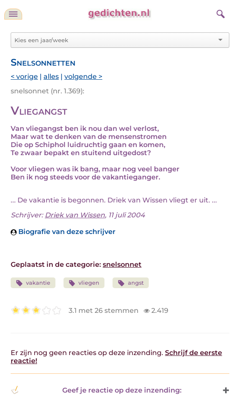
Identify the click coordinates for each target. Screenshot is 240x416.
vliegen (84, 283)
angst (131, 283)
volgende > (83, 76)
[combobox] (114, 40)
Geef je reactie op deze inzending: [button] (96, 390)
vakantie (33, 283)
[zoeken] (219, 13)
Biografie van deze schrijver (63, 232)
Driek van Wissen (75, 215)
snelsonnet (122, 264)
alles (51, 76)
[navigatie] (13, 14)
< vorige (24, 76)
